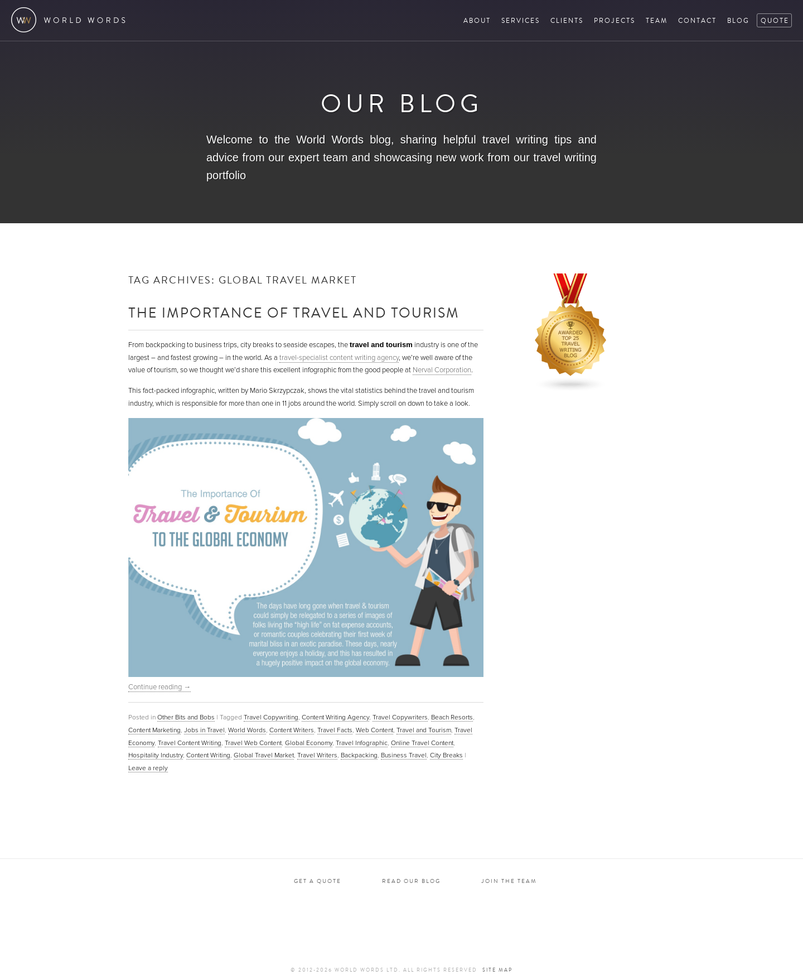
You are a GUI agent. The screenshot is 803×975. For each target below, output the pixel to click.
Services (520, 20)
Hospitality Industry (155, 755)
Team (656, 20)
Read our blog (411, 881)
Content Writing (208, 755)
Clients (566, 20)
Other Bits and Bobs (186, 717)
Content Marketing (154, 730)
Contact (697, 20)
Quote (775, 20)
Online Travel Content (422, 743)
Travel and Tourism (423, 730)
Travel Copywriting (271, 717)
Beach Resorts (452, 717)
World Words (71, 19)
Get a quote (317, 881)
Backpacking (359, 755)
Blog (738, 20)
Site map (497, 970)
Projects (614, 20)
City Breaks (446, 755)
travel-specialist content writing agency (339, 357)
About (477, 20)
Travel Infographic (362, 743)
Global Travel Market (264, 755)
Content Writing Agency (335, 717)
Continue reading (159, 687)
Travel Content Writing (189, 743)
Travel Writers (317, 755)
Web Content (374, 730)
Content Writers (291, 730)
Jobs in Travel (204, 730)
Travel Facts (334, 730)
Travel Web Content (253, 743)
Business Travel (404, 755)
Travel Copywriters (400, 717)
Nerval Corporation (442, 370)
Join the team (509, 881)
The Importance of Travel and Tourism (293, 312)
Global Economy (308, 743)
